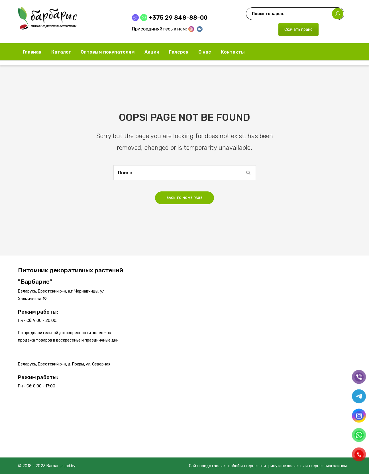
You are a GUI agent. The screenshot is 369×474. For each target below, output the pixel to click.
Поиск (337, 13)
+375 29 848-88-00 (178, 17)
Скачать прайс (298, 29)
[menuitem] (32, 51)
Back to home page (184, 198)
